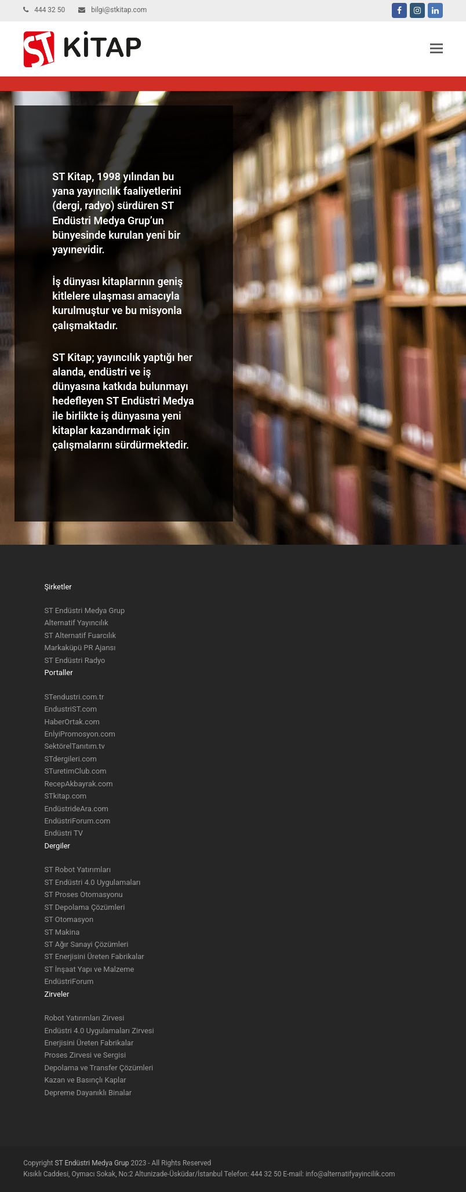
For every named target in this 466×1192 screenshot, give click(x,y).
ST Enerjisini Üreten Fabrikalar (94, 956)
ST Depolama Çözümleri (84, 907)
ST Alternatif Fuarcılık (80, 635)
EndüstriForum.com (77, 820)
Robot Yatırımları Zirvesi (84, 1018)
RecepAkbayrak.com (78, 783)
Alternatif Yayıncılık (76, 622)
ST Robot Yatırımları (77, 869)
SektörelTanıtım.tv (74, 746)
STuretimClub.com (75, 771)
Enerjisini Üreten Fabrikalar (88, 1042)
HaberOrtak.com (72, 721)
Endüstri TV (63, 833)
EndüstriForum (68, 981)
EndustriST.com (70, 709)
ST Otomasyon (68, 919)
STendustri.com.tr (74, 696)
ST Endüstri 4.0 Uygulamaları (92, 882)
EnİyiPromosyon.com (79, 734)
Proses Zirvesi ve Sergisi (85, 1055)
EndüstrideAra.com (76, 808)
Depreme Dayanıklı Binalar (88, 1092)
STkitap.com (65, 796)
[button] (436, 48)
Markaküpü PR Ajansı (79, 647)
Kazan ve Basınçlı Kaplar (85, 1080)
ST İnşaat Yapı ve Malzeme (89, 969)
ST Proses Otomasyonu (83, 894)
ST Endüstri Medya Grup (84, 610)
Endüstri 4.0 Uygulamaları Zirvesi (99, 1030)
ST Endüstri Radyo (74, 660)
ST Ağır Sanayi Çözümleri (86, 944)
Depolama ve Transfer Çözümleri (98, 1067)
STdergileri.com (70, 758)
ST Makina (61, 932)
